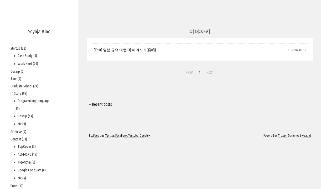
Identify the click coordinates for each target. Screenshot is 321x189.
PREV (189, 72)
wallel (307, 135)
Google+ (145, 135)
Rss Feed (94, 135)
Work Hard (27, 63)
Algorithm (26, 162)
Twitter (109, 135)
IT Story (19, 93)
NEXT (210, 72)
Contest (19, 139)
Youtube (133, 135)
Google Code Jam (31, 170)
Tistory (282, 135)
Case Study (27, 56)
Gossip (17, 71)
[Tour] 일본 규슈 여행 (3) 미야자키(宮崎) (125, 50)
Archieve (18, 132)
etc (21, 124)
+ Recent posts (100, 104)
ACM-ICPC (27, 154)
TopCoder (26, 146)
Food (17, 186)
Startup (18, 48)
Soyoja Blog (39, 31)
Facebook (121, 135)
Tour (16, 79)
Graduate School (24, 86)
